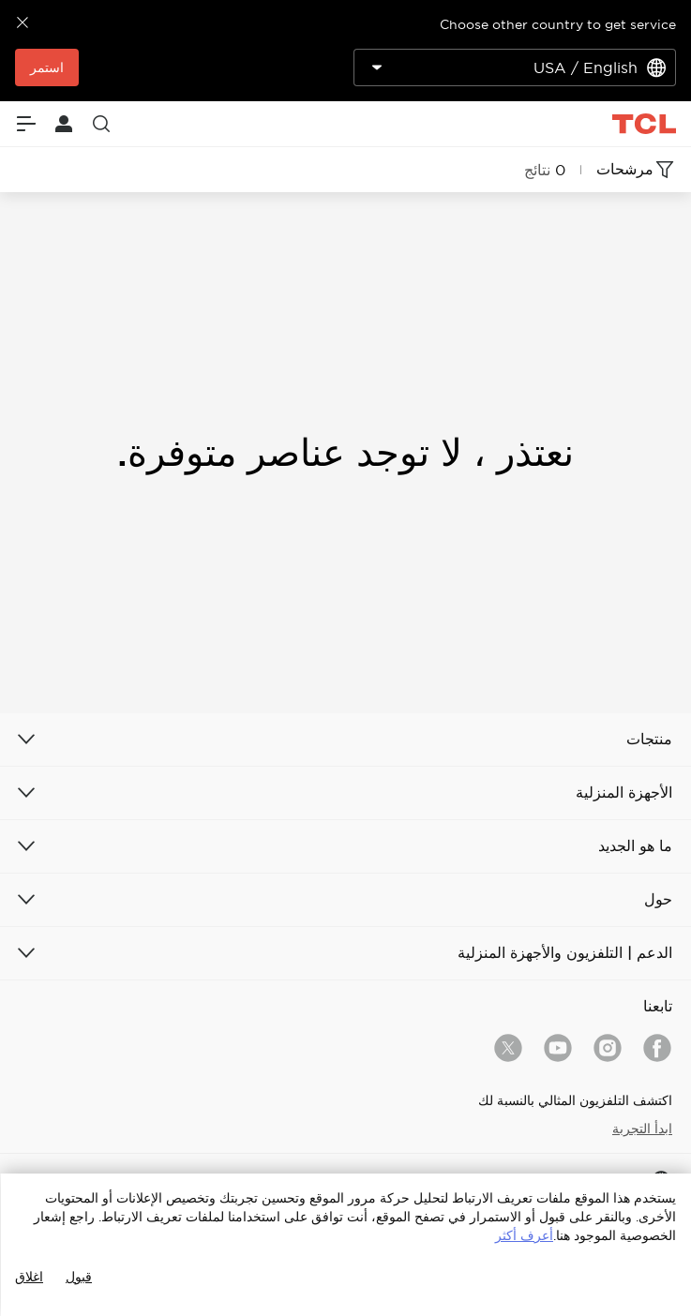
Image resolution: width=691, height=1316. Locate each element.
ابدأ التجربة (642, 1128)
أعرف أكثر (524, 1235)
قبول (79, 1276)
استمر (47, 67)
